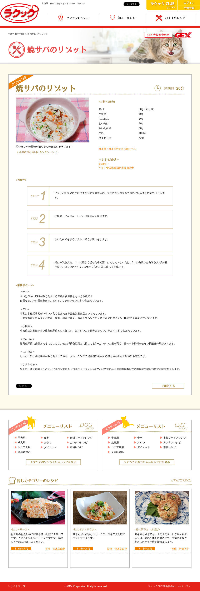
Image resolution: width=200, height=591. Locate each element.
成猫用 (115, 442)
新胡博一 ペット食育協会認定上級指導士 (116, 166)
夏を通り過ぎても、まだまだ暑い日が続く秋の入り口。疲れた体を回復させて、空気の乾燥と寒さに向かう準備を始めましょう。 (161, 538)
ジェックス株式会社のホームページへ (169, 586)
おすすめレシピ (170, 18)
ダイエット (50, 447)
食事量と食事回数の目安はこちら (117, 148)
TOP (10, 34)
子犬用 (21, 437)
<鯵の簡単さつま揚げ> (147, 529)
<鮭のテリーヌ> (20, 529)
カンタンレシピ (48, 152)
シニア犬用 (24, 447)
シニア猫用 (117, 447)
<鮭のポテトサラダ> (84, 529)
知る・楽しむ (122, 18)
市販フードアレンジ (81, 437)
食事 (35, 152)
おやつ (47, 442)
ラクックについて (74, 18)
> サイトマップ (16, 586)
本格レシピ (76, 447)
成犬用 (21, 442)
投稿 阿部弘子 (180, 548)
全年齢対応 (25, 152)
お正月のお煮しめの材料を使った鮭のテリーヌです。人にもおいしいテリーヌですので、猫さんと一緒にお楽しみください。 (37, 538)
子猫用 (115, 437)
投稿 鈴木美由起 (55, 548)
